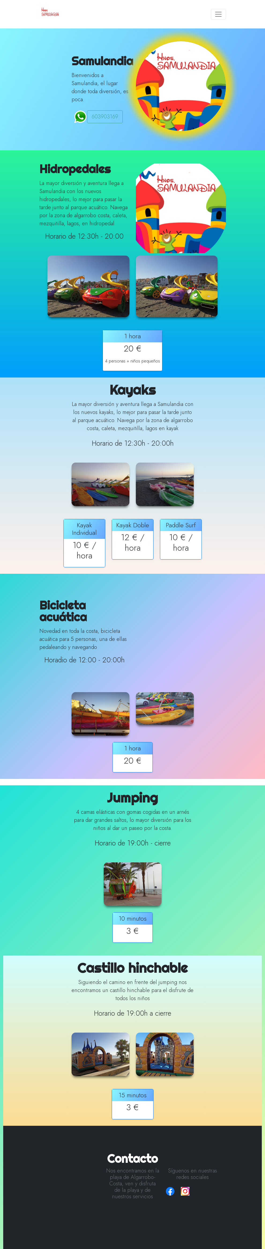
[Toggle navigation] (218, 14)
